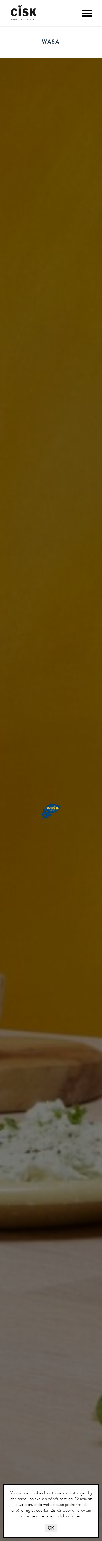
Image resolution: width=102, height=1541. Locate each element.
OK (51, 1528)
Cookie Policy (73, 1510)
